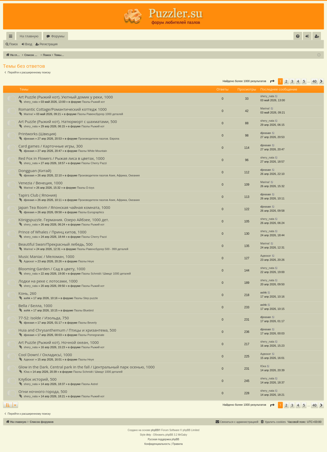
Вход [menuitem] (308, 37)
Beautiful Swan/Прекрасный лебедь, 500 (55, 244)
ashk (27, 298)
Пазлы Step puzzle (86, 298)
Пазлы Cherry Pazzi (94, 163)
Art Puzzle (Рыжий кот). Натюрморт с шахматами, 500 (67, 121)
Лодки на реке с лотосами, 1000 (48, 281)
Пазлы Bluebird (84, 310)
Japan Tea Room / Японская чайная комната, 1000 (64, 207)
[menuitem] (298, 36)
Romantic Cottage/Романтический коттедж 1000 (62, 109)
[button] (272, 81)
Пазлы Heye (86, 261)
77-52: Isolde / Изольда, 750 (43, 317)
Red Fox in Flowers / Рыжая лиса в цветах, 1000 (61, 158)
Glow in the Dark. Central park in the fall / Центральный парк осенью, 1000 (86, 366)
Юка (26, 371)
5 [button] (304, 81)
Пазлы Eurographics (91, 212)
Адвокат (29, 261)
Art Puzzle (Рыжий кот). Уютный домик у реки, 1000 (65, 96)
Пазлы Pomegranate (91, 334)
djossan (29, 138)
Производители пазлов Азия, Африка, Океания (109, 175)
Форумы (57, 36)
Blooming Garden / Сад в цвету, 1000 (51, 268)
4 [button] (298, 81)
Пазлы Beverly (87, 322)
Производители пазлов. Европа (98, 138)
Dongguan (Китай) (34, 170)
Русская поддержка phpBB (163, 439)
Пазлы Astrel (89, 384)
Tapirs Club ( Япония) (37, 195)
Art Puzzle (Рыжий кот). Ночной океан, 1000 (58, 342)
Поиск (13, 44)
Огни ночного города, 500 (42, 391)
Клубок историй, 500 (37, 379)
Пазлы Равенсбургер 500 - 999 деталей (102, 249)
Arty (148, 434)
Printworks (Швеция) (37, 133)
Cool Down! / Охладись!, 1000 (45, 354)
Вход (28, 44)
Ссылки (12, 37)
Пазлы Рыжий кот (93, 101)
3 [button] (292, 81)
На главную (29, 36)
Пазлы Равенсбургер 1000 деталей (100, 114)
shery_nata (31, 101)
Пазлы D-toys (85, 187)
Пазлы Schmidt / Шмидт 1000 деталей (106, 273)
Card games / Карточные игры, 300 (50, 146)
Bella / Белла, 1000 (35, 305)
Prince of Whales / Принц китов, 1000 (52, 231)
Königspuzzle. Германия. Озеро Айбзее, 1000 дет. (63, 219)
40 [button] (314, 81)
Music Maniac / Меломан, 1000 (46, 256)
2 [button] (286, 81)
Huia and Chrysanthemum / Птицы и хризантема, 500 (67, 330)
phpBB (155, 430)
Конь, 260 (27, 293)
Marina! (28, 114)
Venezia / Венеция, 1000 (40, 182)
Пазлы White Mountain (92, 150)
